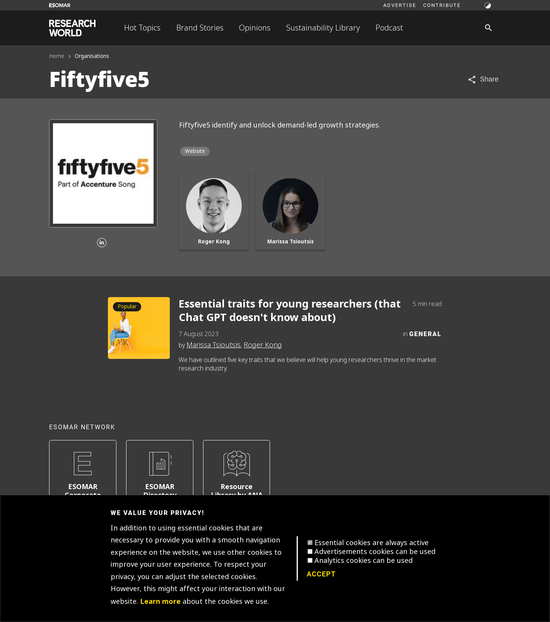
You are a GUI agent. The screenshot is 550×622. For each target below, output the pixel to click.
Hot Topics (142, 28)
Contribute (442, 5)
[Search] (488, 28)
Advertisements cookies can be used (375, 552)
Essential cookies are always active (371, 543)
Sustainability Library (323, 28)
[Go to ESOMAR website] (59, 5)
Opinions (254, 28)
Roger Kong (263, 345)
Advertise (399, 5)
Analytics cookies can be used (363, 561)
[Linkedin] (101, 243)
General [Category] (425, 334)
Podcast (389, 28)
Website (195, 151)
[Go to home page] (72, 28)
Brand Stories (200, 28)
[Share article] (483, 79)
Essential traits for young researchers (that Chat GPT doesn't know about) (290, 310)
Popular (127, 306)
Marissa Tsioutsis (213, 345)
